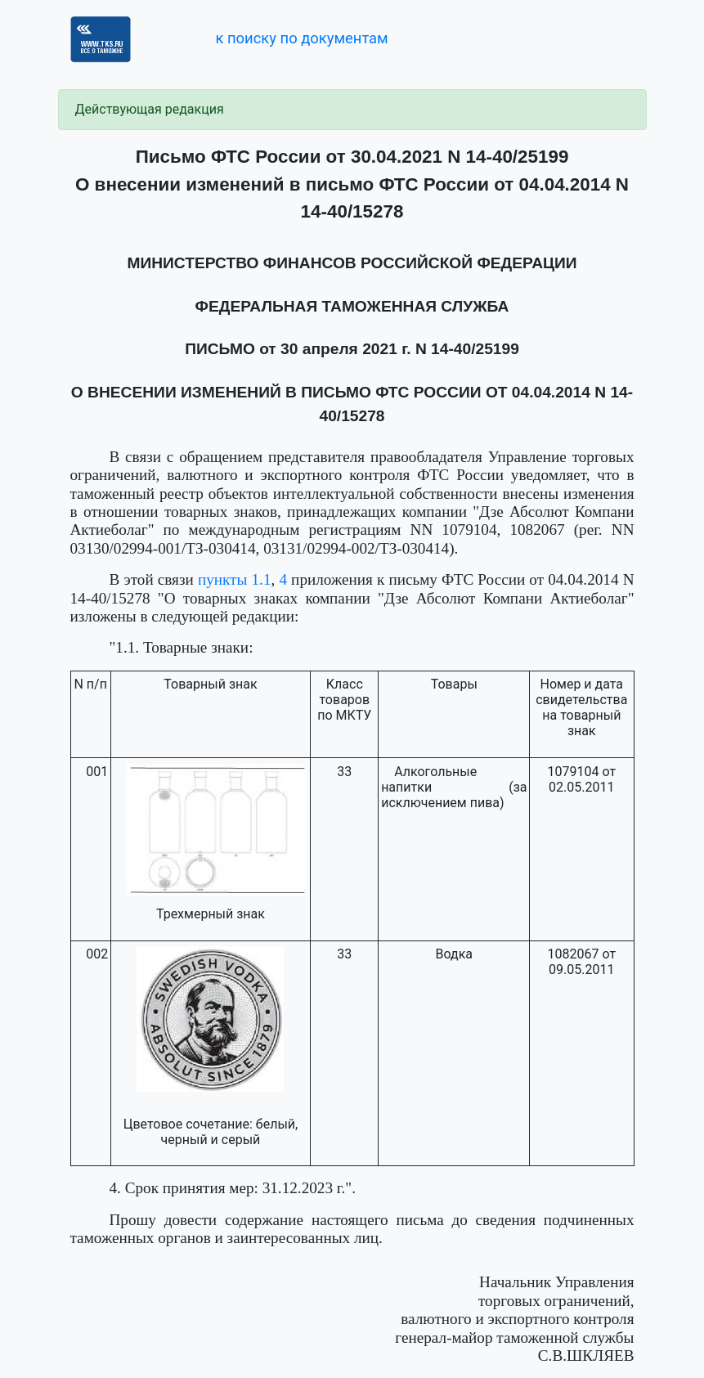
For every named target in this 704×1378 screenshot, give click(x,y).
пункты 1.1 (234, 579)
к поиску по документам (301, 38)
